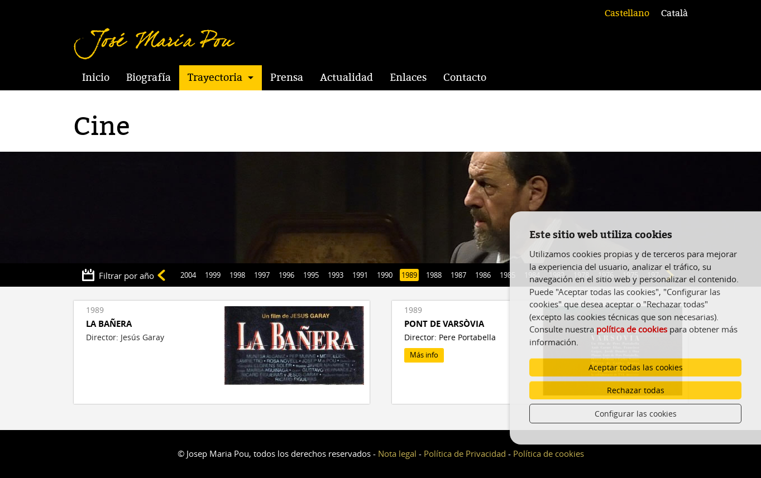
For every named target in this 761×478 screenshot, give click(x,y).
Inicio (95, 77)
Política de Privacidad (465, 453)
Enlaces (408, 77)
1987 (458, 275)
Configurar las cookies (636, 413)
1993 (335, 275)
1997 (262, 275)
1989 (409, 275)
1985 (507, 275)
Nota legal (397, 453)
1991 (360, 275)
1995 (311, 275)
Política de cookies (548, 453)
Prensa (286, 77)
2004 (188, 275)
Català (674, 13)
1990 (385, 275)
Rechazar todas (635, 390)
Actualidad (346, 77)
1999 (213, 275)
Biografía (148, 77)
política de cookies (631, 329)
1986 (483, 275)
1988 (434, 275)
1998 (237, 275)
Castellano (627, 13)
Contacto (464, 77)
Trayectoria (215, 77)
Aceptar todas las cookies (635, 367)
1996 (286, 275)
